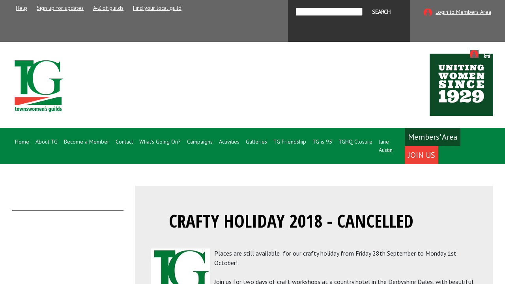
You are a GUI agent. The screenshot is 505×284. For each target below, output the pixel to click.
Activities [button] (229, 141)
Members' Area (432, 137)
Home (22, 141)
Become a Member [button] (86, 141)
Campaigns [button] (200, 141)
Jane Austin (386, 145)
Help (21, 7)
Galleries (256, 141)
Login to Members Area (463, 11)
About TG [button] (47, 141)
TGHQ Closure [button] (355, 141)
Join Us (421, 155)
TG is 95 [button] (322, 141)
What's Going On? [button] (160, 141)
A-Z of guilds (108, 7)
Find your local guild (157, 7)
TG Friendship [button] (289, 141)
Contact (124, 141)
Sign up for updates (60, 7)
